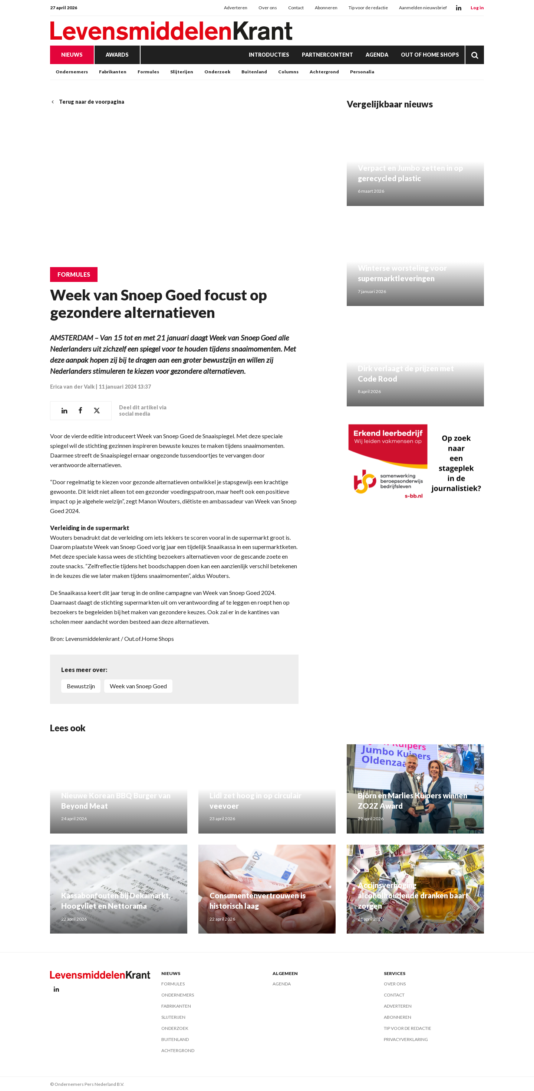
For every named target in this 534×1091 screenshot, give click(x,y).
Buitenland (254, 71)
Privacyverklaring (406, 1039)
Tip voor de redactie (368, 7)
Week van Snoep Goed (138, 685)
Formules (148, 71)
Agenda (377, 54)
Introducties (269, 54)
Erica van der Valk (72, 386)
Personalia (362, 71)
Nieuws (72, 54)
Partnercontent (327, 54)
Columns (288, 71)
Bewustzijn (81, 685)
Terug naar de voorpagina (87, 102)
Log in (477, 7)
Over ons (267, 7)
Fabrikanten (112, 71)
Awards (117, 54)
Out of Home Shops (430, 54)
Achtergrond (324, 71)
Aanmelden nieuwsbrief (423, 7)
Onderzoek (217, 71)
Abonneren (326, 7)
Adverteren (235, 7)
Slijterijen (181, 71)
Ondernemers (72, 71)
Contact (296, 7)
